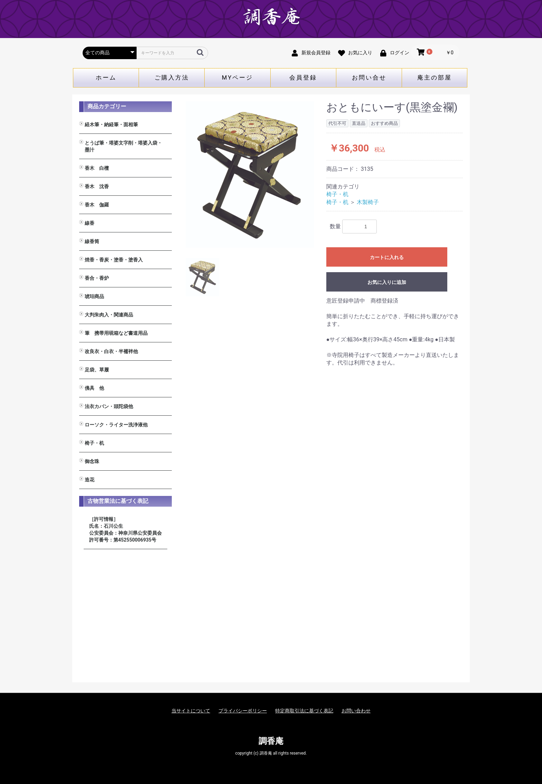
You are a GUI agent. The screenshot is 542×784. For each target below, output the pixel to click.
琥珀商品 (94, 296)
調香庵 (271, 741)
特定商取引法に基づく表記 (304, 710)
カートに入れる (387, 257)
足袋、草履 (97, 369)
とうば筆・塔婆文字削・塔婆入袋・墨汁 (123, 146)
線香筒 (92, 241)
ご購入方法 (172, 77)
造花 (89, 479)
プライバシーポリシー (242, 710)
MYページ (237, 77)
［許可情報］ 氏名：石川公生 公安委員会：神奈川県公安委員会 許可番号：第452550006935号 (125, 529)
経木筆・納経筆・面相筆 (111, 124)
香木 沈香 (97, 186)
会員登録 (303, 77)
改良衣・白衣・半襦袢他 (111, 351)
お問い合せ (369, 77)
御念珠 (92, 461)
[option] (250, 174)
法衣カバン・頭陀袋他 (109, 406)
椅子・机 (94, 443)
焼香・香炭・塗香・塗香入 (114, 259)
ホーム (106, 77)
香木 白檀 (97, 168)
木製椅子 (368, 202)
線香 (89, 223)
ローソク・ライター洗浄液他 (116, 424)
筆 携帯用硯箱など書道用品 (116, 333)
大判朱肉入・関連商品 (109, 314)
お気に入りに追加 (386, 282)
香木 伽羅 (97, 204)
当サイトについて (190, 710)
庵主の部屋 (434, 77)
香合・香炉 (97, 278)
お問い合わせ (356, 710)
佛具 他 (94, 388)
